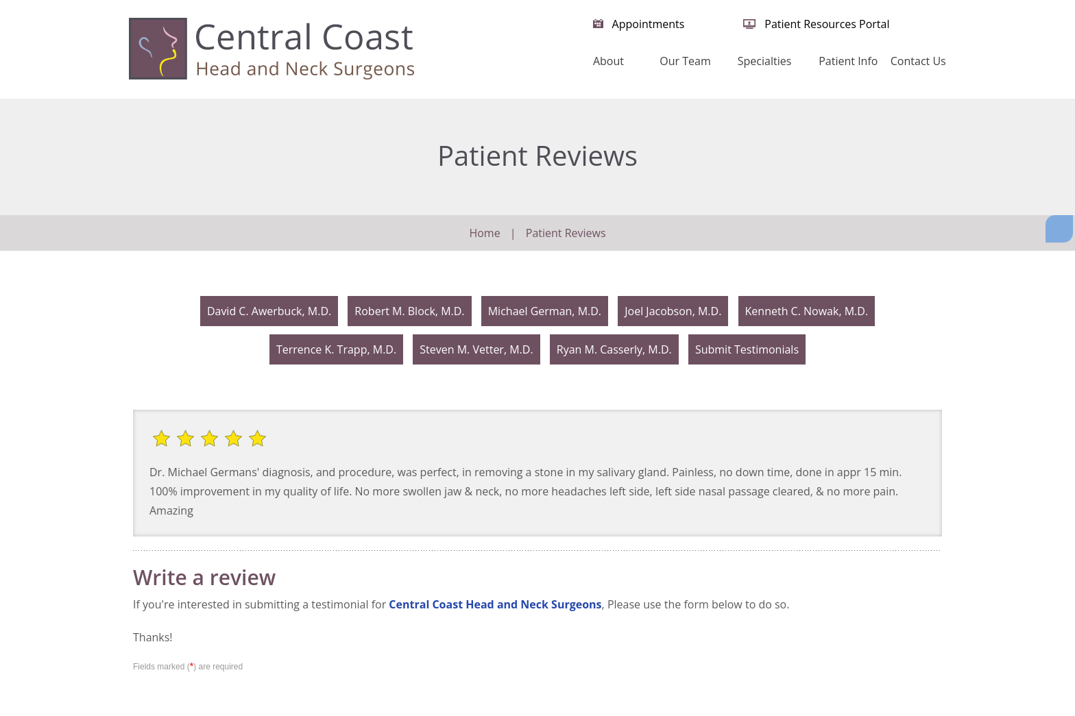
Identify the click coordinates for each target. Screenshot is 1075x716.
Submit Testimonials (747, 349)
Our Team (685, 61)
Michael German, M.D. (544, 311)
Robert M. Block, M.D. (409, 311)
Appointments (648, 24)
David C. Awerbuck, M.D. (269, 311)
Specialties (765, 61)
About (608, 61)
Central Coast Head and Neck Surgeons (495, 604)
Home (548, 68)
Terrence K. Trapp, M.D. (336, 349)
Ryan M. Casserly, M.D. (614, 349)
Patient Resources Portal (826, 24)
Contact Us (918, 61)
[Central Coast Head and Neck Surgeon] (271, 47)
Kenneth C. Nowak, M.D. (807, 311)
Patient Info (848, 61)
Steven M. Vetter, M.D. (476, 349)
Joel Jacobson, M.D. (673, 311)
